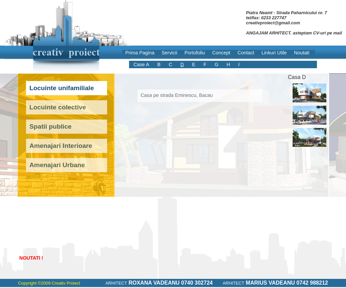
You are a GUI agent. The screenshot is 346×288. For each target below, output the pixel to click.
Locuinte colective (57, 107)
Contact (246, 52)
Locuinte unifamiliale (61, 87)
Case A (141, 64)
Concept (221, 52)
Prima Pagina (139, 52)
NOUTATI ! (31, 258)
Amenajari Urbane (57, 164)
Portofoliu (194, 52)
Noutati (302, 52)
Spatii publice (50, 126)
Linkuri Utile (274, 52)
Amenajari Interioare (60, 145)
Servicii (169, 52)
